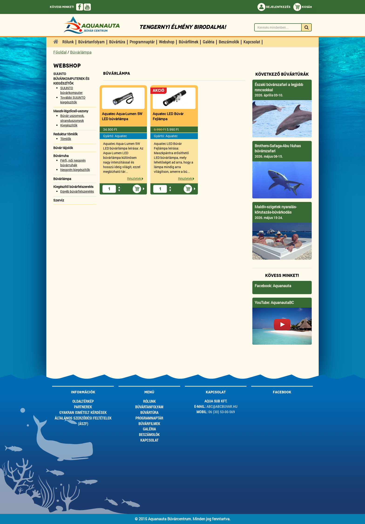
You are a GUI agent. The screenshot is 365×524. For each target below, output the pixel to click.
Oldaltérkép (83, 401)
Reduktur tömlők (65, 134)
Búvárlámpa (80, 52)
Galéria (149, 428)
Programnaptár (149, 417)
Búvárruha (61, 155)
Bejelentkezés (273, 7)
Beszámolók (149, 434)
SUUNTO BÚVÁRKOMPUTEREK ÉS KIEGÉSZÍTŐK (71, 78)
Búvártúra (149, 412)
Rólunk (149, 401)
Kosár (302, 7)
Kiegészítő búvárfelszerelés (73, 186)
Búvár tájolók (63, 148)
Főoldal (60, 52)
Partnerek (83, 406)
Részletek (135, 178)
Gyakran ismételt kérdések (83, 412)
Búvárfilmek (149, 423)
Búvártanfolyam (149, 406)
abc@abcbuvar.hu (221, 406)
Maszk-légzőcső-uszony (70, 111)
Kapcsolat (149, 440)
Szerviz (58, 200)
